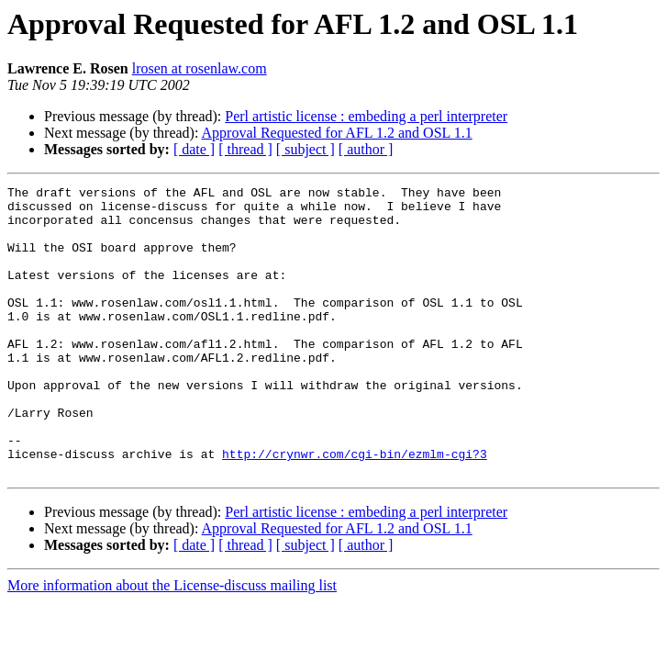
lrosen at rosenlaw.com (199, 68)
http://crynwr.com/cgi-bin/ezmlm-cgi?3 (354, 508)
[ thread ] (245, 149)
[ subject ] (305, 149)
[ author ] (366, 149)
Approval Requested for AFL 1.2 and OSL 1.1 (337, 132)
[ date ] (194, 149)
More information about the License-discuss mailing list (172, 643)
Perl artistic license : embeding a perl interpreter (366, 116)
